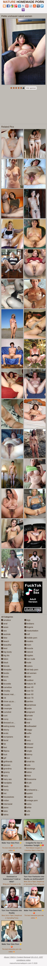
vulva (27, 804)
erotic (5, 733)
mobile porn (30, 638)
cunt (4, 716)
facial (4, 740)
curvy (4, 719)
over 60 (28, 694)
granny (5, 772)
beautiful (6, 645)
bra (4, 680)
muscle (28, 648)
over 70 (28, 698)
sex (27, 737)
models (28, 641)
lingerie (28, 627)
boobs (5, 673)
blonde (5, 666)
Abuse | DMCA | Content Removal (17, 957)
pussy (28, 719)
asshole (6, 634)
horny (5, 790)
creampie (6, 708)
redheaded (30, 726)
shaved (28, 744)
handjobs (6, 783)
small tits (29, 761)
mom (27, 645)
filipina (5, 751)
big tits (5, 655)
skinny (28, 754)
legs (27, 620)
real (27, 723)
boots (5, 677)
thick (27, 776)
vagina (28, 797)
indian (5, 800)
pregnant (29, 712)
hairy (4, 776)
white (27, 807)
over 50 (28, 691)
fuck (4, 754)
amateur (6, 620)
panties (28, 701)
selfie (27, 733)
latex (4, 811)
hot (3, 793)
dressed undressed (11, 723)
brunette (6, 684)
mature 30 (30, 684)
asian (4, 627)
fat (3, 744)
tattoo (28, 772)
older (27, 677)
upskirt (28, 793)
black (4, 662)
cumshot (6, 712)
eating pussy (8, 726)
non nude (29, 659)
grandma (6, 769)
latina (4, 815)
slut (27, 758)
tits (26, 786)
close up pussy (9, 701)
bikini (4, 659)
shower (28, 747)
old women (30, 673)
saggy (28, 730)
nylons (28, 666)
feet (4, 747)
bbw (4, 638)
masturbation (31, 631)
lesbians (29, 624)
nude (27, 662)
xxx (27, 815)
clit (3, 698)
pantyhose (30, 705)
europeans (7, 737)
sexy (27, 740)
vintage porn (31, 800)
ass (4, 631)
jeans (4, 807)
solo (27, 765)
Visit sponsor (31, 88)
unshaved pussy (32, 790)
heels (4, 786)
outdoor (29, 680)
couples (6, 705)
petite (28, 708)
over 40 (28, 687)
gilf (3, 758)
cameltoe (6, 687)
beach (5, 641)
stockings (29, 769)
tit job (28, 783)
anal (4, 624)
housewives (7, 797)
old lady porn (31, 670)
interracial (6, 804)
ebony (5, 730)
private (28, 716)
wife (27, 811)
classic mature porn (11, 694)
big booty (6, 652)
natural (28, 652)
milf (27, 634)
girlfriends (6, 761)
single (28, 751)
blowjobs (6, 670)
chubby (5, 691)
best (4, 648)
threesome (30, 779)
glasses (5, 765)
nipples (28, 655)
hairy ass (6, 779)
